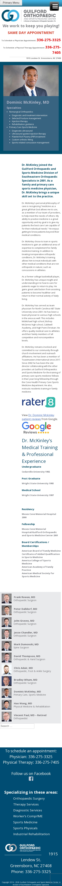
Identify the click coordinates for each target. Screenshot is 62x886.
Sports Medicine (25, 822)
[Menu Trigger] (54, 6)
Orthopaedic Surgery (29, 798)
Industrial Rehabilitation (31, 834)
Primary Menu (11, 2)
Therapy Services (26, 804)
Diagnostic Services (27, 810)
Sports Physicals (25, 828)
